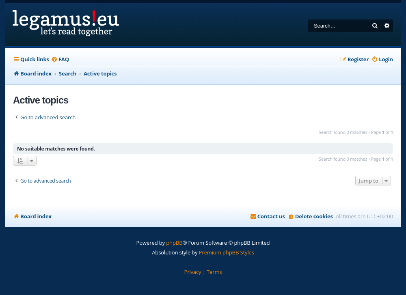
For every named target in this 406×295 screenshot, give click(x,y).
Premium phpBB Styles (226, 252)
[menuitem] (60, 59)
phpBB (174, 242)
